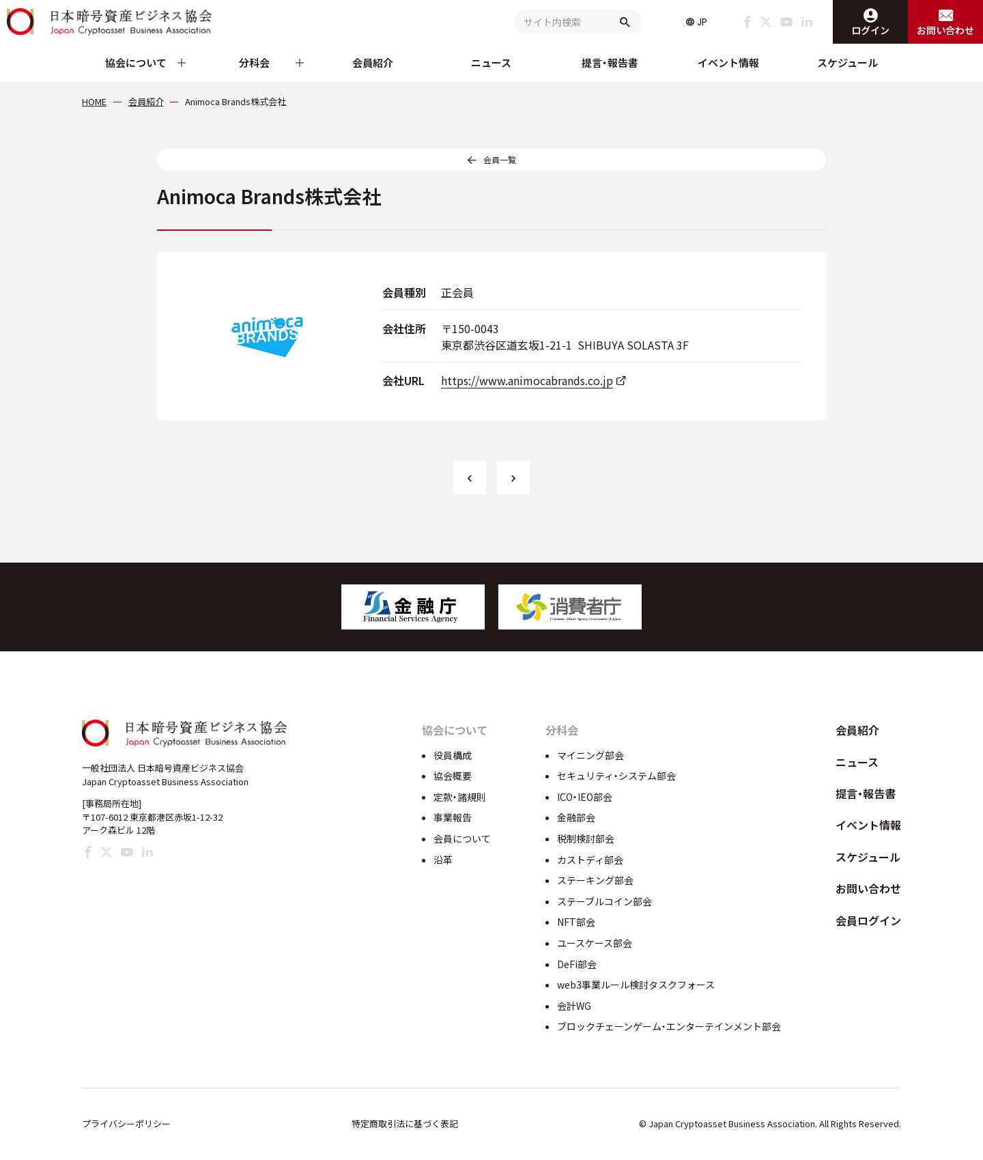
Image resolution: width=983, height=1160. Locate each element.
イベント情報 (728, 62)
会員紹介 (372, 62)
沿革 (443, 859)
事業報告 (452, 817)
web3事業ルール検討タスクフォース (636, 984)
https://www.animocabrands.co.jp (527, 380)
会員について (462, 838)
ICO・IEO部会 (584, 797)
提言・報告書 (610, 62)
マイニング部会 (590, 755)
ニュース (491, 62)
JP (702, 22)
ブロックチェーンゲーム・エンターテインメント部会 (669, 1026)
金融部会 (576, 817)
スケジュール (847, 62)
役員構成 (452, 755)
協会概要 (452, 775)
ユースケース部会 (594, 943)
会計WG (574, 1006)
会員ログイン (868, 920)
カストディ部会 (590, 859)
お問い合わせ (868, 888)
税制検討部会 (585, 838)
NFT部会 (576, 922)
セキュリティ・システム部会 (616, 775)
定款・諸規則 (459, 797)
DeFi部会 (577, 964)
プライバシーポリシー (126, 1123)
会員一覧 (499, 159)
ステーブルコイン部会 (604, 901)
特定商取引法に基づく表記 (405, 1123)
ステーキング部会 (595, 880)
